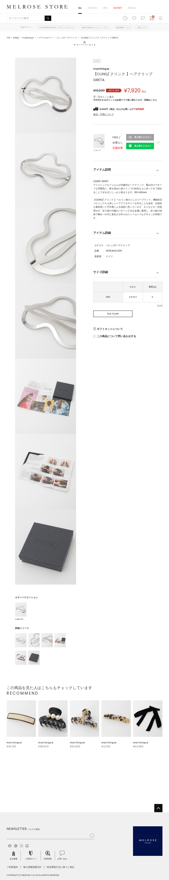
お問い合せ (62, 855)
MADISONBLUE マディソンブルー (95, 27)
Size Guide (113, 313)
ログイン (157, 7)
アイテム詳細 (102, 233)
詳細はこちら (150, 99)
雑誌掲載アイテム (123, 27)
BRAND (132, 8)
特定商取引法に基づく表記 (60, 867)
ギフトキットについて (110, 329)
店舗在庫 (117, 148)
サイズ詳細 (100, 272)
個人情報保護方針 (32, 867)
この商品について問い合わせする (116, 336)
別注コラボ (142, 27)
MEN (105, 8)
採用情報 (48, 855)
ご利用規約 (12, 867)
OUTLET (117, 8)
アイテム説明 (102, 169)
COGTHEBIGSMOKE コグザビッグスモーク (56, 27)
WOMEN (92, 8)
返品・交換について (103, 114)
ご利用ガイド (31, 855)
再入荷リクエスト (142, 137)
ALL (80, 8)
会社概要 (14, 855)
